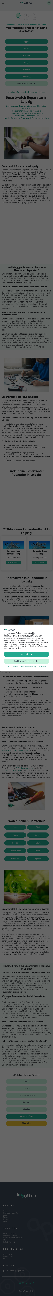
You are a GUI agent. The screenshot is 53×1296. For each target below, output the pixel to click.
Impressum (42, 667)
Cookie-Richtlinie (12, 667)
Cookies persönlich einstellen (26, 661)
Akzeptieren (26, 654)
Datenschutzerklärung (28, 667)
